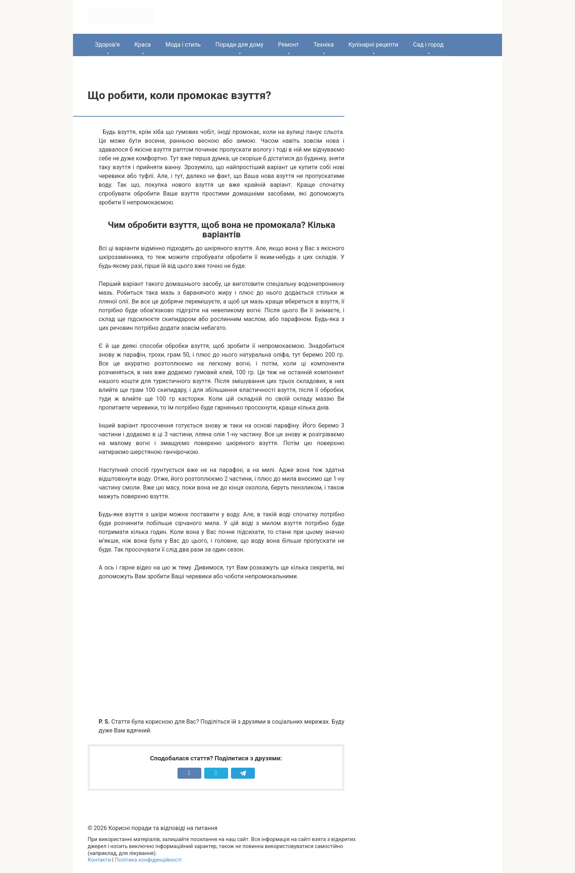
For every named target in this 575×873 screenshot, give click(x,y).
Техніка (324, 44)
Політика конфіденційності (148, 860)
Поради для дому (239, 44)
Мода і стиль (183, 44)
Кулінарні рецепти (373, 44)
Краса (142, 44)
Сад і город (428, 44)
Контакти (99, 860)
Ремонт (288, 44)
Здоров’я (107, 44)
